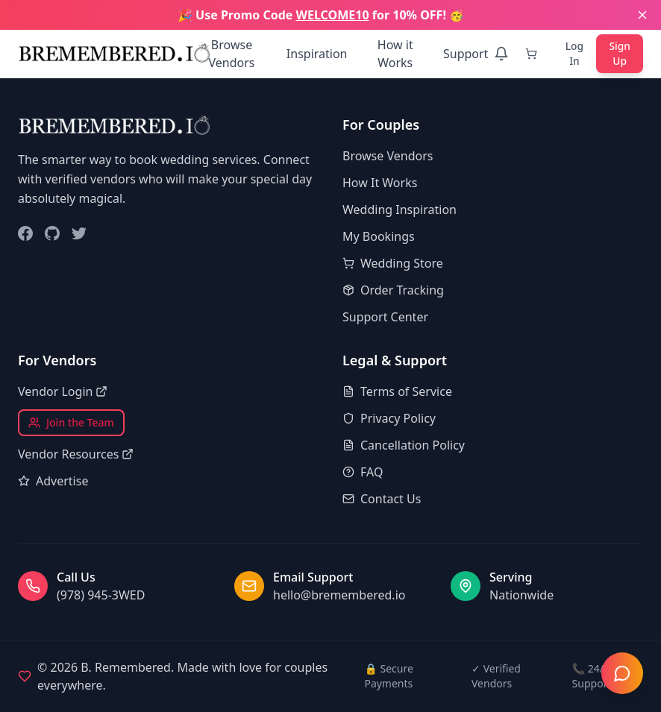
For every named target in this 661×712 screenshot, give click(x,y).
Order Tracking (393, 290)
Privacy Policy (389, 418)
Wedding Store (392, 263)
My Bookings (378, 236)
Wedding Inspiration (399, 209)
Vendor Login (62, 391)
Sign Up (619, 53)
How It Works (379, 182)
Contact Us (381, 499)
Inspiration (316, 53)
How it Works (395, 54)
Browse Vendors (231, 54)
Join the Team (71, 422)
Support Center (385, 317)
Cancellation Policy (403, 445)
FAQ (362, 472)
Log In (574, 53)
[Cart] (533, 53)
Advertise (53, 481)
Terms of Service (397, 391)
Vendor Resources (76, 454)
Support (464, 53)
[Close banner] (642, 15)
